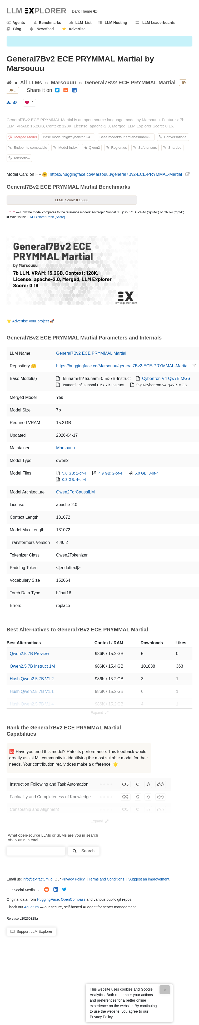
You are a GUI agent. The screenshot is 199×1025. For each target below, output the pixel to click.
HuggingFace (48, 899)
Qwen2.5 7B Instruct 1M (32, 666)
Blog (14, 29)
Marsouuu (63, 82)
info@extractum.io (37, 879)
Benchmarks (47, 22)
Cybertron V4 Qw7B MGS (166, 378)
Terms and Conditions (106, 879)
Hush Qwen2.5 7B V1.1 (32, 691)
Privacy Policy (73, 879)
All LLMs (31, 82)
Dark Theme (84, 11)
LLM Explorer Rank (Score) (46, 217)
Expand (99, 712)
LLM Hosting (112, 22)
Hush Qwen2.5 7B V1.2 (32, 679)
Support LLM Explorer (31, 931)
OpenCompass (73, 899)
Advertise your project (30, 321)
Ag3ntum (31, 907)
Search (83, 851)
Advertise (74, 29)
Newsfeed (42, 29)
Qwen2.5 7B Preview (29, 653)
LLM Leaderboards (155, 22)
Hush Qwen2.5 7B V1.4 (32, 704)
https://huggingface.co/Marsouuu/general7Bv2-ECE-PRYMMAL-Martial (116, 174)
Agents (16, 22)
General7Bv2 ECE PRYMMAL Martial (130, 82)
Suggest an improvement (148, 879)
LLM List (80, 22)
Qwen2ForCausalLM (75, 492)
